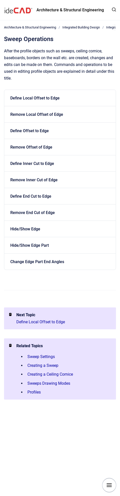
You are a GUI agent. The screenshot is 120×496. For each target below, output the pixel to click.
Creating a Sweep (42, 365)
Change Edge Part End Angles (37, 261)
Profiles (34, 392)
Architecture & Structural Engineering (70, 10)
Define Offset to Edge (29, 130)
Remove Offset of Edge (31, 147)
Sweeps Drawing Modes (48, 383)
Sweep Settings (41, 356)
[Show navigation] (109, 485)
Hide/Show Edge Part (29, 245)
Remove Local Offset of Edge (36, 114)
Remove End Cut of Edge (32, 212)
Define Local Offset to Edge (35, 98)
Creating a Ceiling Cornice (50, 374)
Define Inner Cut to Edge (32, 163)
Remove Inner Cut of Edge (34, 180)
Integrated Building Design (81, 27)
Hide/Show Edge (25, 229)
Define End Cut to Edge (30, 196)
